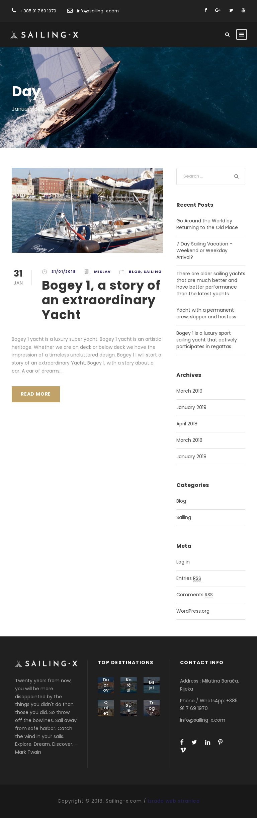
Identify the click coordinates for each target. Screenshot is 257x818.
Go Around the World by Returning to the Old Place (207, 224)
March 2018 (189, 440)
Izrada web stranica (174, 801)
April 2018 (186, 423)
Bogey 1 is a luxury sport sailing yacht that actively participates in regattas (206, 340)
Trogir (152, 708)
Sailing (153, 271)
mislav (102, 271)
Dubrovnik (106, 688)
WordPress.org (192, 611)
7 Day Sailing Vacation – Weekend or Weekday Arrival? (204, 250)
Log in (183, 561)
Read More (36, 394)
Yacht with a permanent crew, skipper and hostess (206, 313)
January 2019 (191, 407)
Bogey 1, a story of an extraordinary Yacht (101, 300)
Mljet (151, 685)
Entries (188, 578)
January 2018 (191, 456)
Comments (194, 594)
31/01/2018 (64, 271)
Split (129, 708)
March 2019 (189, 391)
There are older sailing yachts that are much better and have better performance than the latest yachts (210, 283)
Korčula (129, 688)
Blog (135, 271)
